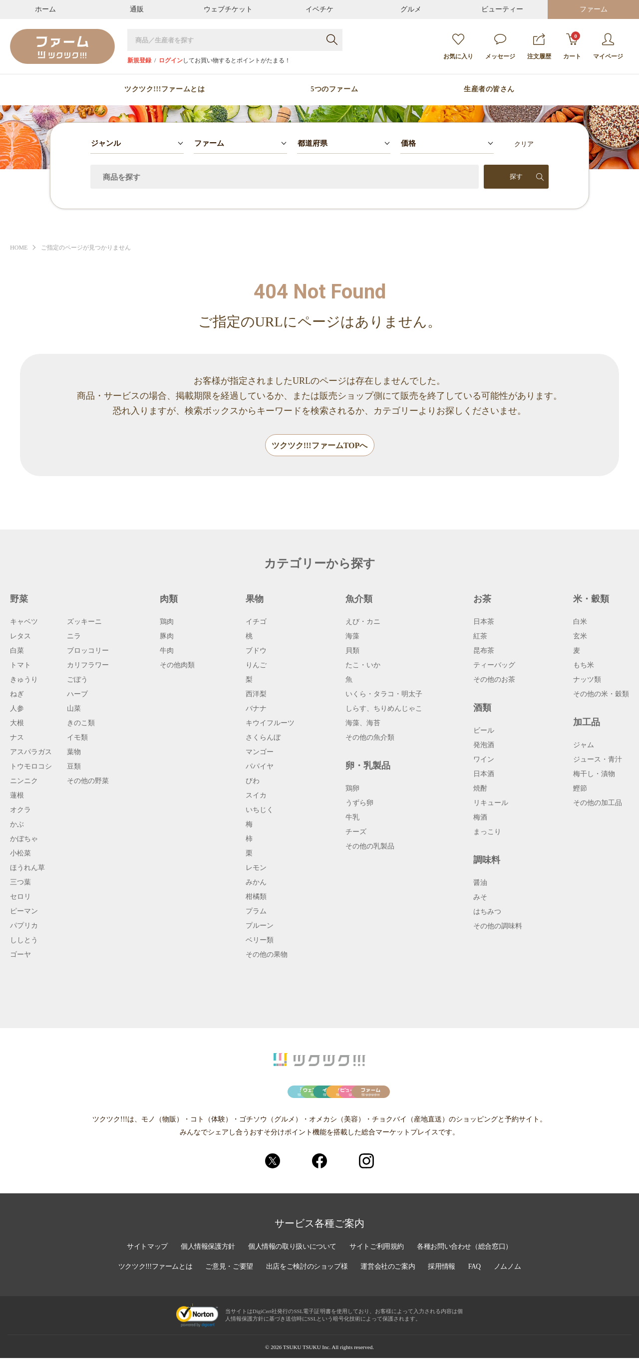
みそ (480, 897)
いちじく (260, 810)
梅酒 (480, 818)
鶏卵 (352, 789)
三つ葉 (20, 882)
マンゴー (260, 752)
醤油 (480, 883)
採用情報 (445, 1279)
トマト (20, 665)
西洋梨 (256, 694)
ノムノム (512, 1279)
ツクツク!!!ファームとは (164, 89)
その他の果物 (267, 955)
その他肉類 (177, 665)
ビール (483, 731)
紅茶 (480, 636)
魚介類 (358, 599)
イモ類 (77, 738)
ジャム (583, 745)
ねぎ (17, 694)
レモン (256, 868)
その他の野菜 (88, 781)
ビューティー (502, 9)
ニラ (74, 636)
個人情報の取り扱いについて (291, 1259)
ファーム (594, 9)
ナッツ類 (587, 680)
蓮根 (17, 796)
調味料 (486, 860)
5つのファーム (334, 89)
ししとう (24, 940)
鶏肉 (167, 622)
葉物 (74, 752)
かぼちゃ (24, 839)
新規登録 (139, 60)
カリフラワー (88, 665)
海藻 (352, 636)
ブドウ (256, 651)
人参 (17, 709)
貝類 (352, 651)
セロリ (20, 897)
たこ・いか (362, 665)
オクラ (20, 810)
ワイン (483, 760)
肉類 (169, 599)
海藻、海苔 (362, 723)
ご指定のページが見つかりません (91, 248)
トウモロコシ (31, 767)
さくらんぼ (263, 738)
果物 (255, 599)
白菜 (17, 651)
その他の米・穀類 (601, 694)
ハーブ (77, 694)
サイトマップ (143, 1259)
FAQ (478, 1279)
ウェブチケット (228, 9)
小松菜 (20, 853)
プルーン (260, 926)
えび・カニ (362, 622)
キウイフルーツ (270, 723)
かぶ (17, 825)
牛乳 (352, 818)
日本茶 (483, 622)
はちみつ (487, 912)
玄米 (580, 636)
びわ (253, 781)
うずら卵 (359, 803)
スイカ (256, 796)
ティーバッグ (494, 665)
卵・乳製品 (367, 766)
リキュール (490, 803)
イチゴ (256, 622)
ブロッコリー (88, 651)
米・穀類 (591, 599)
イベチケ (319, 9)
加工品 (586, 722)
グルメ (410, 9)
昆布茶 (483, 651)
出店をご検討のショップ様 (307, 1279)
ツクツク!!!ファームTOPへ (320, 446)
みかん (256, 882)
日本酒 (483, 774)
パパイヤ (260, 767)
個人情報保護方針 (205, 1259)
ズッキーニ (84, 622)
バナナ (256, 709)
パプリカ (24, 926)
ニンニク (24, 781)
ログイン (171, 60)
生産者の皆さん (489, 89)
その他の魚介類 (369, 738)
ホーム (45, 9)
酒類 (482, 708)
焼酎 (480, 789)
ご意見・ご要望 (227, 1279)
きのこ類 (81, 723)
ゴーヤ (20, 955)
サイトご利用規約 (378, 1259)
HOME (19, 248)
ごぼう (77, 680)
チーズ (355, 832)
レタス (20, 636)
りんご (256, 665)
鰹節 (580, 789)
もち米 (583, 665)
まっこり (487, 832)
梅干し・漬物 (594, 774)
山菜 (74, 709)
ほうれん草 (27, 868)
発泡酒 (483, 745)
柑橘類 (256, 897)
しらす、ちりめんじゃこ (383, 709)
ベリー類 (260, 940)
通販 (137, 9)
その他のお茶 (494, 680)
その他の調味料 (497, 926)
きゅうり (24, 680)
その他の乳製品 (369, 846)
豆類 (74, 767)
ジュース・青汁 (597, 760)
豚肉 (167, 636)
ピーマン (24, 911)
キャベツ (24, 622)
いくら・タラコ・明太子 (383, 694)
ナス (17, 738)
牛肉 (167, 651)
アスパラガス (31, 752)
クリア (524, 144)
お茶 (482, 599)
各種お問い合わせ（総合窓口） (468, 1259)
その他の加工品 (597, 803)
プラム (256, 911)
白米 (580, 622)
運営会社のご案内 (390, 1279)
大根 (17, 723)
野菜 (19, 599)
